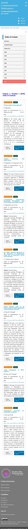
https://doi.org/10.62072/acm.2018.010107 (14, 423)
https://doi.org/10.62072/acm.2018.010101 (14, 116)
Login (22, 18)
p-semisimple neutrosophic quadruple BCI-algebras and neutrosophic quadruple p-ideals (14, 201)
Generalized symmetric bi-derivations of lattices (14, 411)
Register (23, 21)
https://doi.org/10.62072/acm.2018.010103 (14, 213)
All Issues (7, 27)
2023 (15, 63)
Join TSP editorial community (8, 514)
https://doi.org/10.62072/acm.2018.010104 (14, 267)
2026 (15, 52)
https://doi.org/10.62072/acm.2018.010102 (14, 171)
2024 (15, 59)
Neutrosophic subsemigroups (13, 105)
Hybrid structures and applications (14, 159)
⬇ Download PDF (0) (19, 147)
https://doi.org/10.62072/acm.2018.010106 (14, 382)
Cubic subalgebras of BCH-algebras (14, 370)
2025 (15, 56)
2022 (15, 67)
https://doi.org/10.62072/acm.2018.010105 (14, 320)
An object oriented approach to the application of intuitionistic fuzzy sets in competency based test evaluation (14, 254)
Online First (7, 48)
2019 (15, 78)
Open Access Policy (5, 490)
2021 (15, 70)
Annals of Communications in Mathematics (14, 5)
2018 (15, 81)
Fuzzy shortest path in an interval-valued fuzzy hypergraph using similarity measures (14, 308)
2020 (15, 74)
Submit (23, 23)
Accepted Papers (8, 45)
